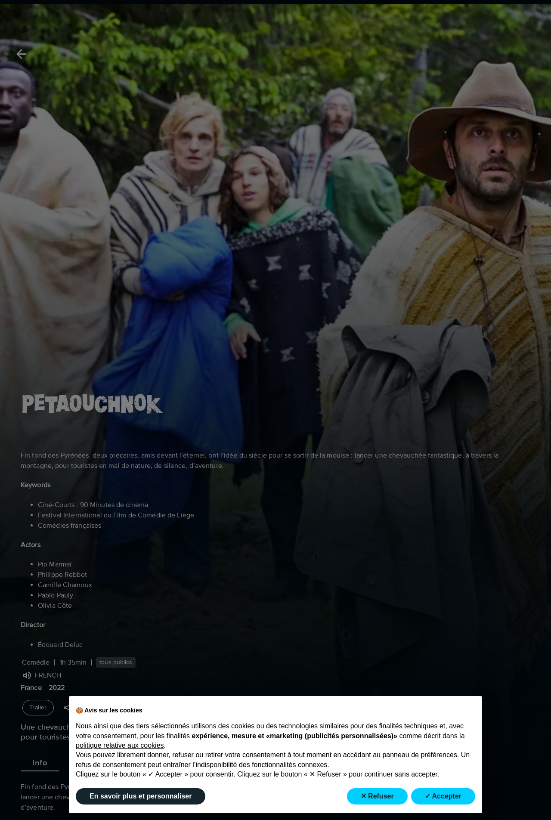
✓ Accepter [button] (443, 796)
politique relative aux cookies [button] (120, 745)
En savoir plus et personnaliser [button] (141, 796)
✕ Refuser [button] (377, 796)
